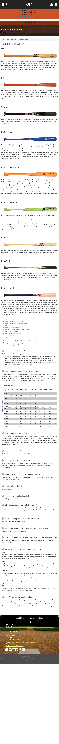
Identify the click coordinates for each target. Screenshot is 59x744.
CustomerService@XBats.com (14, 646)
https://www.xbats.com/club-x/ (11, 479)
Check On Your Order (29, 23)
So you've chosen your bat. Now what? (14, 345)
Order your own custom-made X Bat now (29, 620)
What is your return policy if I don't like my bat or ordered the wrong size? (22, 341)
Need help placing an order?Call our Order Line (29, 14)
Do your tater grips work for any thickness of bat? (16, 337)
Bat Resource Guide (11, 29)
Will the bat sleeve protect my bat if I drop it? (15, 335)
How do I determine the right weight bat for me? (16, 323)
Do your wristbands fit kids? (11, 331)
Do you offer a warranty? (10, 325)
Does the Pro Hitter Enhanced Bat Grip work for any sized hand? (20, 339)
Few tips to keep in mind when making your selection (17, 343)
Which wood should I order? (11, 319)
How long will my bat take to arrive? (13, 327)
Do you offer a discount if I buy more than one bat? (17, 329)
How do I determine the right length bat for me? (16, 321)
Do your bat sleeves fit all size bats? (13, 333)
